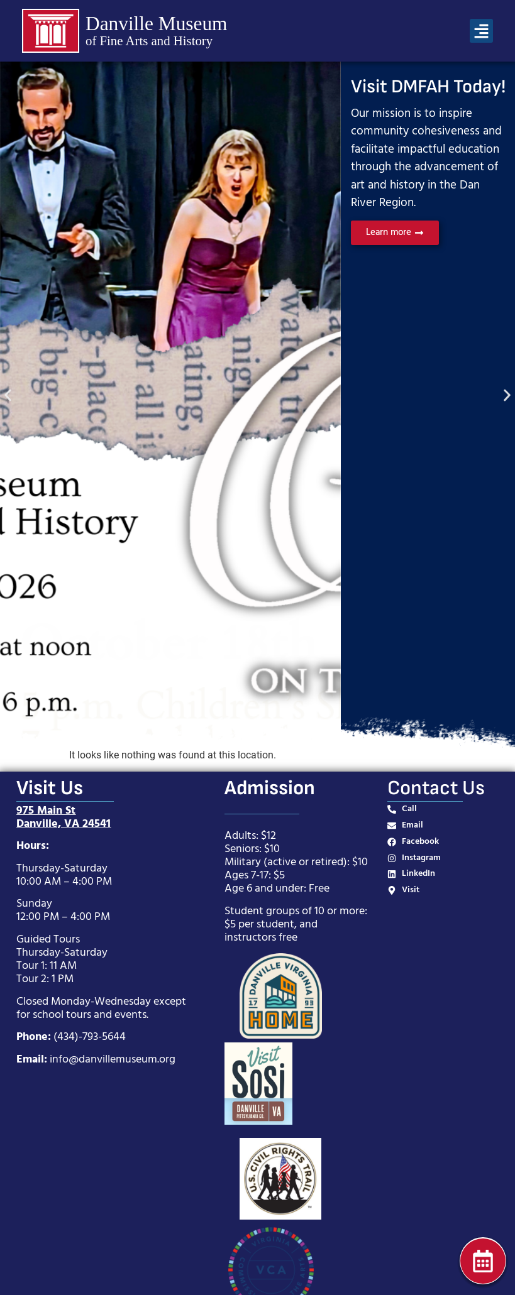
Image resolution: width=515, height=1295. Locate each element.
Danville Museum (156, 24)
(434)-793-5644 (89, 1037)
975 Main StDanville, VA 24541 (63, 817)
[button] (482, 31)
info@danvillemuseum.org (112, 1060)
